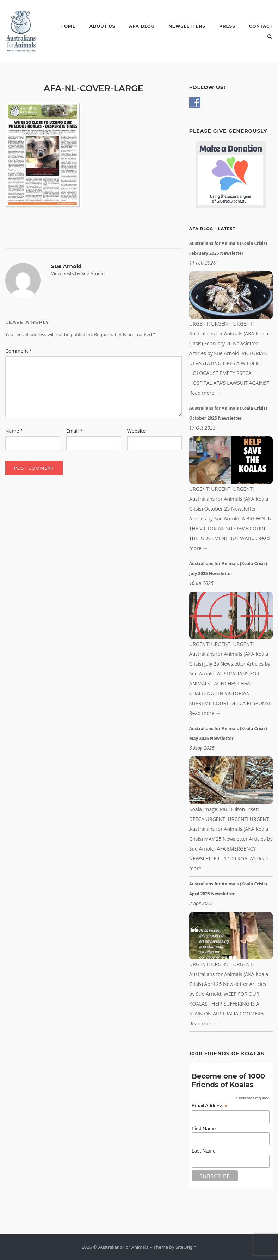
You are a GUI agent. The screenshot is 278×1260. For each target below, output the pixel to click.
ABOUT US (102, 26)
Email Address (210, 1105)
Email (74, 430)
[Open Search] (270, 37)
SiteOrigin (185, 1247)
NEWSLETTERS (186, 26)
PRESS (227, 26)
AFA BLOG (142, 26)
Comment (18, 350)
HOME (67, 26)
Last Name (204, 1151)
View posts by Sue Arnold (78, 273)
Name (14, 430)
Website (136, 430)
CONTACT (261, 26)
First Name (204, 1128)
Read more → (205, 392)
